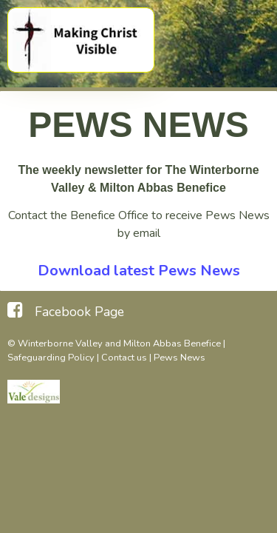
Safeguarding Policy (51, 357)
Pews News (179, 357)
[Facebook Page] (65, 310)
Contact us (124, 357)
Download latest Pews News (139, 271)
